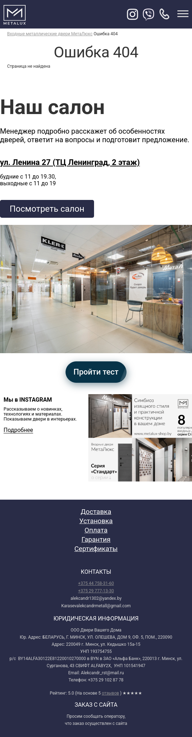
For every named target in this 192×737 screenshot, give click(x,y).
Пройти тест (95, 371)
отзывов (110, 693)
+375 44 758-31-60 (96, 583)
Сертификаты (96, 549)
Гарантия (96, 539)
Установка (96, 521)
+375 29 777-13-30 (96, 590)
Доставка (96, 511)
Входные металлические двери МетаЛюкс (50, 33)
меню (182, 13)
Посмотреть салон (47, 209)
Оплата (96, 530)
